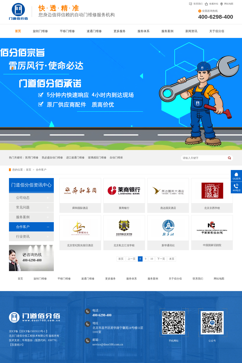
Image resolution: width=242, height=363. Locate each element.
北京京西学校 (212, 208)
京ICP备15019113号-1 (33, 331)
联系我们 (196, 3)
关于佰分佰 (216, 31)
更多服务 (120, 31)
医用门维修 (31, 157)
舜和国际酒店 (80, 208)
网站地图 (227, 3)
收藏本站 (211, 3)
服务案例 (167, 31)
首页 (18, 31)
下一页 (161, 258)
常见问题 (23, 207)
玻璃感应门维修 (97, 157)
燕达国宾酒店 (168, 208)
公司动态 (23, 198)
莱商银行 (124, 208)
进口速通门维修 (75, 157)
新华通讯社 (168, 245)
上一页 (131, 258)
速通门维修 (94, 31)
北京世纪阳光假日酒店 (80, 245)
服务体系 (143, 31)
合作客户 (41, 169)
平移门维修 (67, 31)
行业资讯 (23, 236)
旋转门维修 (40, 31)
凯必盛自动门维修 (52, 157)
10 (151, 258)
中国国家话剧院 (212, 245)
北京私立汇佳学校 (124, 245)
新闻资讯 (191, 31)
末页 (171, 258)
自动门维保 (116, 157)
